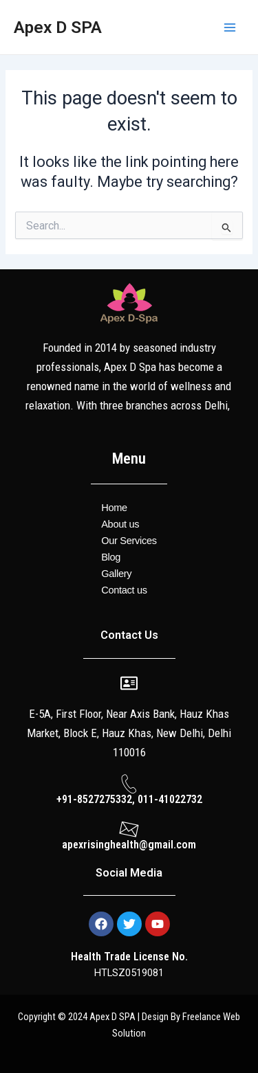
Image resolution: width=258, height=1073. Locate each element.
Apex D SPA (58, 27)
